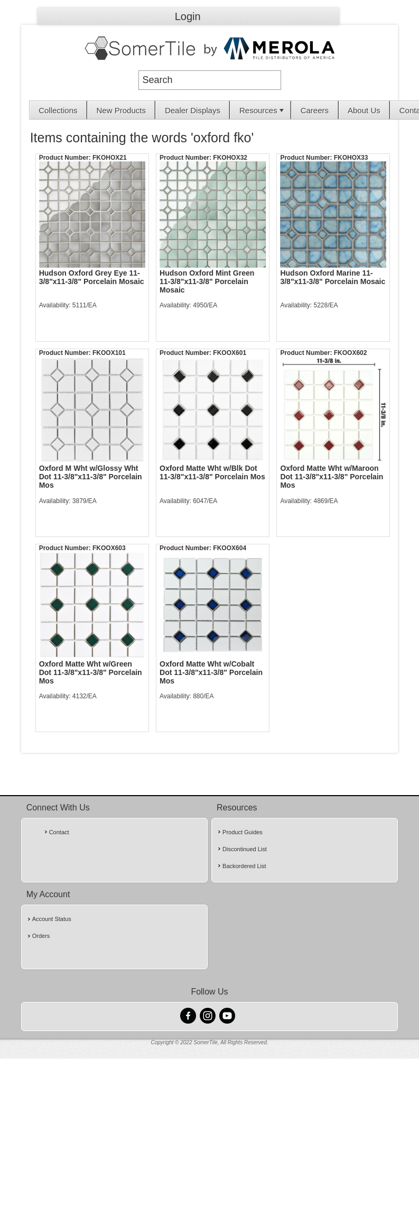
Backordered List (244, 866)
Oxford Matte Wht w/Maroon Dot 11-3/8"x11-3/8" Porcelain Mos (331, 476)
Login (188, 16)
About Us (364, 110)
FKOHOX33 (351, 157)
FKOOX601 (229, 353)
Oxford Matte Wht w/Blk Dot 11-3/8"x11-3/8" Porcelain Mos (212, 472)
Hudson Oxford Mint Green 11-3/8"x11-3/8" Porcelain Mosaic (207, 281)
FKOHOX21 (109, 157)
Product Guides (242, 832)
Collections (58, 110)
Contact (59, 832)
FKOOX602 (350, 353)
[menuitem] (58, 110)
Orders (41, 936)
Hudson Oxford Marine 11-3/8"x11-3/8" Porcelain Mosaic (332, 277)
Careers (315, 110)
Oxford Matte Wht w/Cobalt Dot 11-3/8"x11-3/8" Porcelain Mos (211, 672)
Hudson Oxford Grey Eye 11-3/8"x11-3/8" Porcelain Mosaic (91, 277)
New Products (121, 110)
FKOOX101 (109, 353)
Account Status (51, 919)
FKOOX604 (229, 548)
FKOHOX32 (230, 157)
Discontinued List (244, 849)
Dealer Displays (192, 110)
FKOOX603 (109, 548)
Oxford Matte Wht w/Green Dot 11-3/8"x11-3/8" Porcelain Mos (90, 672)
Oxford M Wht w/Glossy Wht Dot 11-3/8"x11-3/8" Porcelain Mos (90, 476)
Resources (262, 110)
